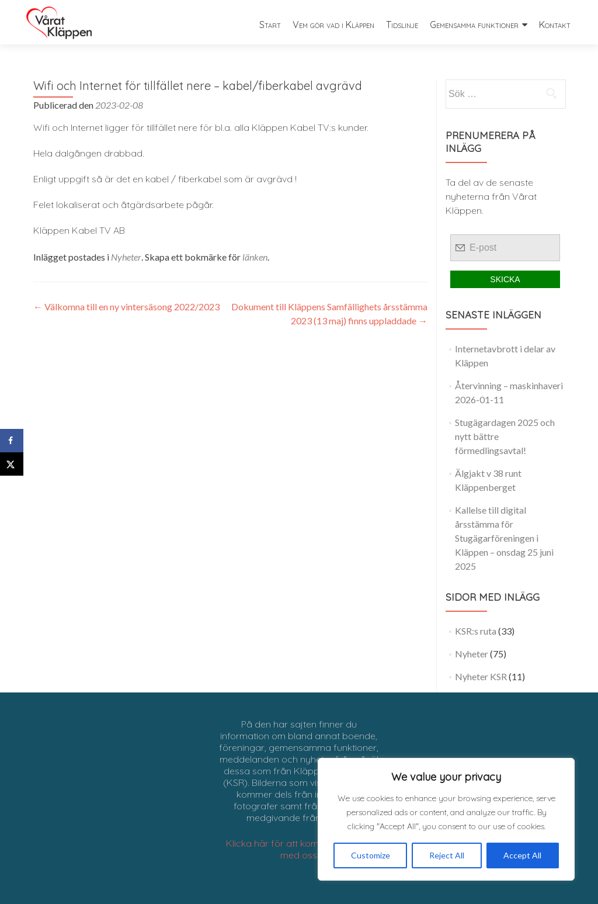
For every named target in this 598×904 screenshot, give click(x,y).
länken (254, 256)
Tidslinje (402, 24)
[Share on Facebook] (11, 440)
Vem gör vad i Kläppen (333, 24)
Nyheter (126, 256)
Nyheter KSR (481, 676)
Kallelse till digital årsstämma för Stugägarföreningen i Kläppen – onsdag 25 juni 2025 (504, 538)
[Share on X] (11, 464)
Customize (370, 855)
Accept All (522, 855)
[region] (446, 819)
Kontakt (555, 24)
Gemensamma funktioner (474, 24)
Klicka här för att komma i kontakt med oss (298, 849)
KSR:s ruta (475, 630)
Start (270, 24)
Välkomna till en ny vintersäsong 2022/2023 (126, 306)
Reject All (446, 855)
